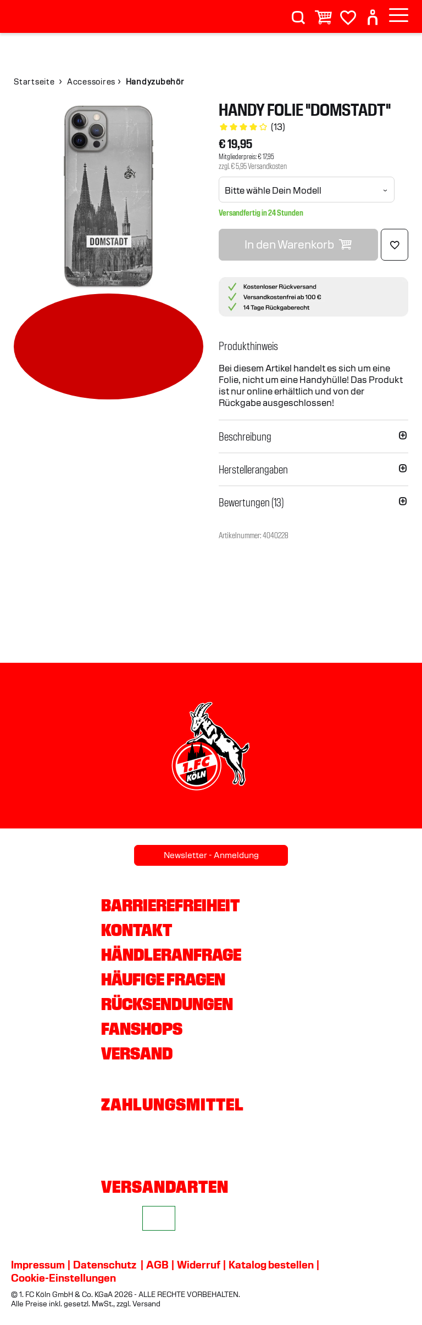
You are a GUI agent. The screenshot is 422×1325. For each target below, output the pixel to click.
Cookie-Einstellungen (63, 1277)
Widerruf (198, 1264)
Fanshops (141, 1029)
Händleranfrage (171, 955)
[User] (373, 12)
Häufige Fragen (163, 979)
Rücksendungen (167, 1004)
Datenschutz (104, 1264)
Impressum (38, 1264)
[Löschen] (394, 245)
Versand (137, 1053)
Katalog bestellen (271, 1264)
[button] (313, 346)
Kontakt (136, 930)
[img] (108, 196)
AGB (157, 1264)
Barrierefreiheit (170, 905)
